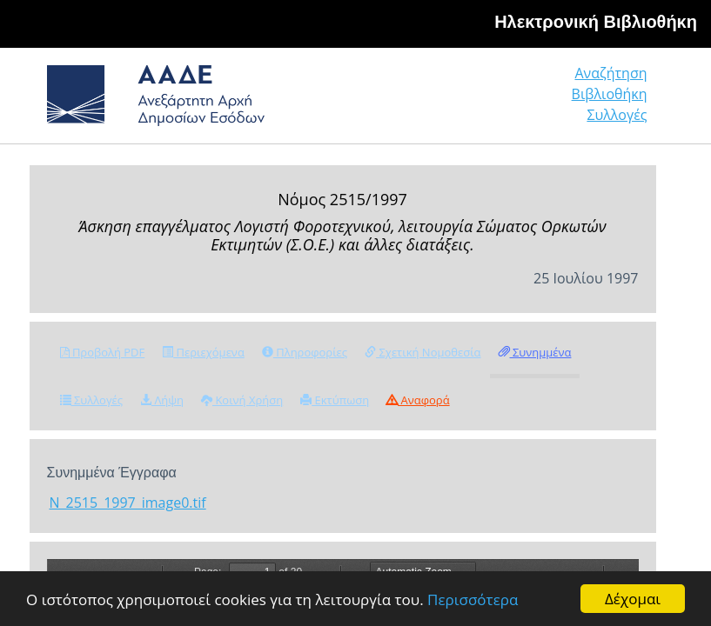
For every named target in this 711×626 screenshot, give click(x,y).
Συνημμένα (535, 352)
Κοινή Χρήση (242, 400)
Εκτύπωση (334, 400)
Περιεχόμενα (203, 352)
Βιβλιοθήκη (609, 93)
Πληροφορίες (304, 352)
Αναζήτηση (610, 73)
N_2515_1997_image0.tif (128, 502)
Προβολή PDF (102, 352)
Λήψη (162, 400)
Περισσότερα (472, 599)
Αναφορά (417, 400)
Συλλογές (617, 114)
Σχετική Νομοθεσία (422, 352)
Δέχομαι (633, 599)
